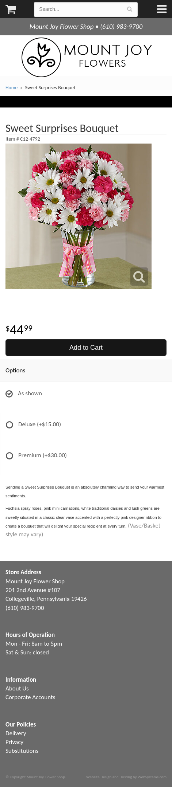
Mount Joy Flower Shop (86, 57)
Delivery (15, 733)
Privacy (14, 742)
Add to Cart (86, 347)
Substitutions (21, 751)
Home (11, 88)
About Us (17, 688)
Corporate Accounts (30, 697)
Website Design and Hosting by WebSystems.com (126, 776)
